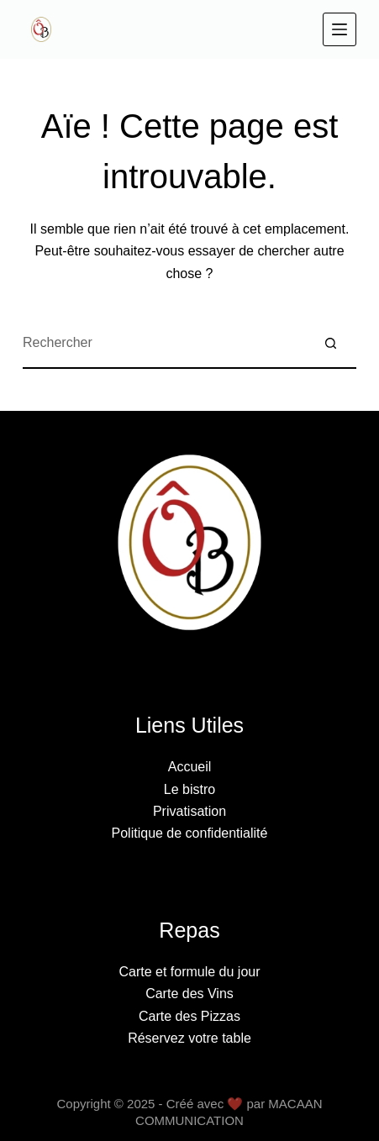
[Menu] (339, 29)
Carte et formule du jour (189, 972)
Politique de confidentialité (190, 833)
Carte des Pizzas (189, 1016)
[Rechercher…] (164, 343)
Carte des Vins (189, 993)
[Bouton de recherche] (331, 343)
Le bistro (189, 789)
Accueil (190, 767)
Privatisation (189, 811)
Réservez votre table (189, 1038)
